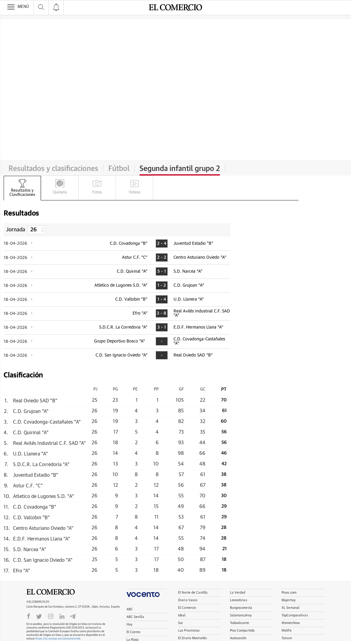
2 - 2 (161, 257)
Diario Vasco (187, 600)
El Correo (133, 632)
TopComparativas (295, 615)
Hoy (130, 624)
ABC (130, 609)
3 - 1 (161, 327)
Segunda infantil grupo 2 (180, 168)
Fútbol (119, 168)
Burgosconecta (241, 607)
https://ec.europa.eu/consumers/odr (57, 638)
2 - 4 (161, 243)
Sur (180, 623)
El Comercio (50, 592)
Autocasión (238, 638)
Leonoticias (238, 600)
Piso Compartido (242, 630)
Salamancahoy (241, 615)
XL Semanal (290, 607)
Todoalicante (239, 623)
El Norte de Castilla (193, 592)
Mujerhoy (289, 600)
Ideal (182, 615)
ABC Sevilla (135, 617)
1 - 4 (161, 299)
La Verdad (237, 592)
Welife (287, 630)
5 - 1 (161, 271)
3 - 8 (161, 313)
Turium (287, 638)
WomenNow (291, 623)
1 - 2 (161, 285)
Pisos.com (289, 592)
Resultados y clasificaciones (53, 168)
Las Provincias (189, 630)
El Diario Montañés (192, 638)
